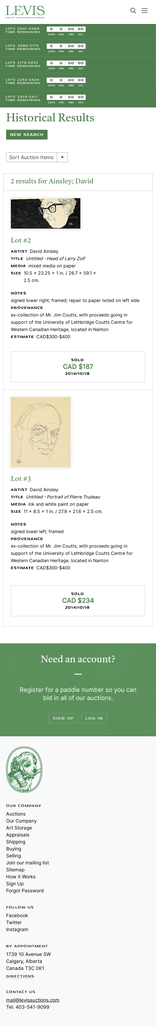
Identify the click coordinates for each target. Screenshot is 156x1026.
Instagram (17, 929)
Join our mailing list (27, 863)
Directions (20, 977)
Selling (13, 856)
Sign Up (63, 718)
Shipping (15, 842)
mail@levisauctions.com (33, 1000)
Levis (24, 769)
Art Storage (19, 828)
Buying (13, 849)
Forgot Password (25, 890)
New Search (27, 134)
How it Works (21, 876)
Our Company (21, 821)
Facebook (17, 915)
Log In (94, 718)
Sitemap (15, 869)
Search (133, 11)
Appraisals (17, 835)
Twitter (14, 922)
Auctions (16, 814)
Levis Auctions (25, 12)
